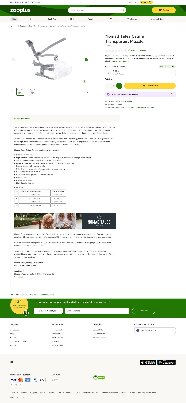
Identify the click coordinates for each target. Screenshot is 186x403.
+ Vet (111, 19)
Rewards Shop (58, 334)
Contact (13, 337)
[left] (13, 59)
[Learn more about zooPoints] (171, 94)
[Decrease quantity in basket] (108, 86)
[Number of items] (114, 86)
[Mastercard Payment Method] (21, 380)
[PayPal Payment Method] (35, 380)
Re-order (146, 2)
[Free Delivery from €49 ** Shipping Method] (55, 380)
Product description (22, 118)
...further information (120, 61)
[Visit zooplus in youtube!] (11, 362)
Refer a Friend (57, 337)
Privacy (132, 392)
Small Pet (52, 19)
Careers (24, 392)
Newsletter (56, 341)
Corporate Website (37, 392)
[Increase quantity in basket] (119, 86)
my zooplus (15, 330)
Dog (14, 19)
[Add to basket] (150, 86)
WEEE (123, 392)
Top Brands (132, 19)
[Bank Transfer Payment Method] (16, 385)
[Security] (99, 378)
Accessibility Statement (147, 392)
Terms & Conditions (65, 392)
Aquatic (91, 19)
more (130, 101)
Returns (13, 345)
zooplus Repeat (58, 345)
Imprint (51, 392)
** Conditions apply (46, 294)
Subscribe (144, 311)
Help (12, 334)
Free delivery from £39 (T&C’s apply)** (26, 2)
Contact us (132, 2)
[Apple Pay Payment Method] (42, 380)
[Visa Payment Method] (13, 380)
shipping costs (141, 108)
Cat (31, 19)
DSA (78, 392)
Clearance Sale (99, 334)
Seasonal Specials (100, 337)
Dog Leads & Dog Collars (28, 26)
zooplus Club (57, 330)
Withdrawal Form (90, 392)
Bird (71, 19)
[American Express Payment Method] (28, 380)
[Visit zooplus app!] (148, 364)
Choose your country (144, 324)
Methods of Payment (109, 392)
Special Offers (157, 19)
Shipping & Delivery (18, 341)
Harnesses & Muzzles (47, 26)
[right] (86, 59)
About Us (14, 392)
